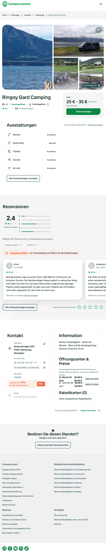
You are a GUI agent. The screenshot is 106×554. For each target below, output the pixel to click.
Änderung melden (95, 125)
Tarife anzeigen (83, 111)
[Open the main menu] (101, 4)
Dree (16, 264)
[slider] (90, 307)
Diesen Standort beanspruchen (53, 445)
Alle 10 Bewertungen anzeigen (20, 307)
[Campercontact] (16, 4)
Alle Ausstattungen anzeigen (23, 178)
